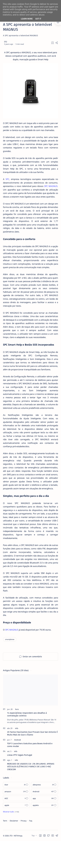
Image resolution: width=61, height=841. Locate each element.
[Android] (17, 740)
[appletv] (44, 805)
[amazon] (16, 791)
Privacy (24, 820)
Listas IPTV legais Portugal (19, 755)
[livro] (17, 709)
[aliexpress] (44, 784)
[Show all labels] (11, 811)
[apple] (16, 805)
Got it (38, 19)
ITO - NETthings (16, 835)
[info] (16, 728)
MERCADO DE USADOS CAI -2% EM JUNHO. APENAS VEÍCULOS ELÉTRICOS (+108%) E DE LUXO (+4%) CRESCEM (30, 767)
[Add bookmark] (52, 42)
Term (5, 820)
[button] (40, 835)
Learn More (27, 19)
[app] (44, 798)
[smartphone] (9, 639)
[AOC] (16, 798)
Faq (30, 820)
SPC (7, 179)
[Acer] (16, 784)
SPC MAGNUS (50, 186)
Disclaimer (14, 820)
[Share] (56, 42)
